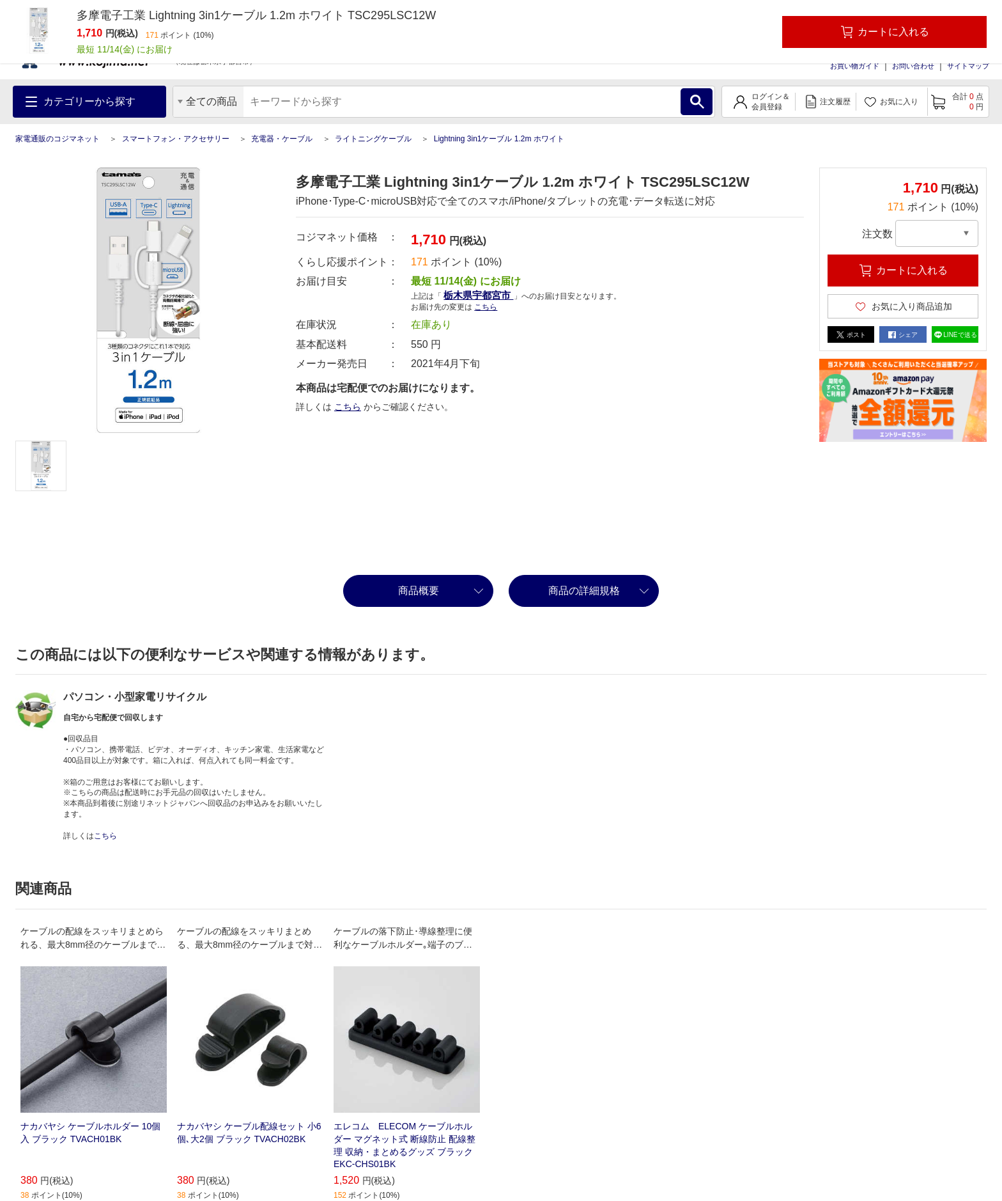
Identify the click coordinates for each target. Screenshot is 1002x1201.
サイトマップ (968, 66)
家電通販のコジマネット (57, 138)
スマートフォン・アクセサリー (175, 138)
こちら (485, 306)
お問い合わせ (913, 66)
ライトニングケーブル (373, 138)
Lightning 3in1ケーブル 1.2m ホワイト (499, 138)
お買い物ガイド (854, 66)
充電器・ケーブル (281, 138)
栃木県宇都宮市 (478, 295)
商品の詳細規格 (584, 590)
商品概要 (418, 590)
